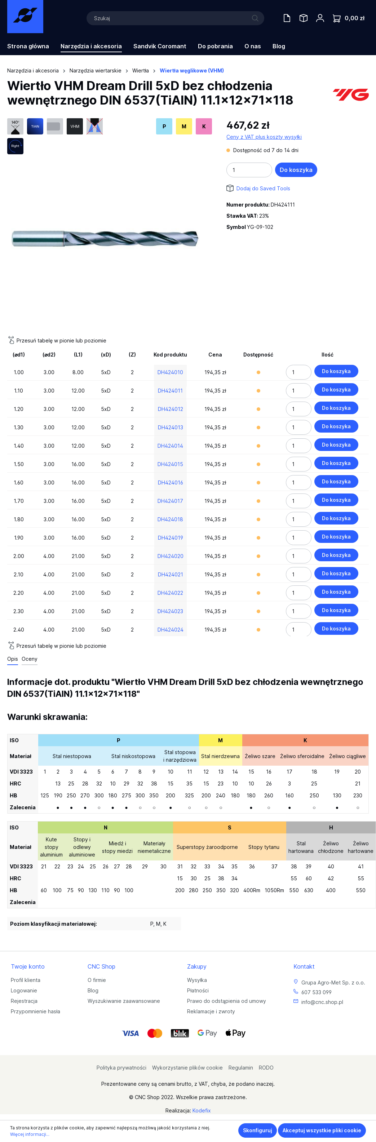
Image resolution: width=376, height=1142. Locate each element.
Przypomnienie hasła (35, 1011)
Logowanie (24, 990)
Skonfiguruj (257, 1130)
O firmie (97, 980)
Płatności (198, 990)
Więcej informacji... (29, 1134)
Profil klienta (25, 980)
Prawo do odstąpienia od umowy (226, 1001)
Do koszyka (296, 169)
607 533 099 (316, 992)
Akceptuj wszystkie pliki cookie (322, 1130)
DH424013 (170, 427)
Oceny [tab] (29, 659)
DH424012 (170, 409)
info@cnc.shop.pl (322, 1002)
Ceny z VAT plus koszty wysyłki (264, 137)
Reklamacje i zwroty (211, 1011)
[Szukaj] (175, 18)
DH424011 (170, 391)
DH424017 (170, 501)
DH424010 (170, 372)
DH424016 (170, 482)
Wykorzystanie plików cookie (187, 1067)
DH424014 (170, 446)
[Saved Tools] (303, 18)
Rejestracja (24, 1001)
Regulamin (241, 1067)
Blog (93, 990)
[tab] (12, 659)
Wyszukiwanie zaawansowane (124, 1001)
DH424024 (170, 630)
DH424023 (170, 611)
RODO (266, 1067)
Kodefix (202, 1110)
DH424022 (170, 593)
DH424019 (170, 538)
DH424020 (170, 556)
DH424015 (170, 464)
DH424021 (170, 574)
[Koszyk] (348, 18)
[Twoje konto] (320, 18)
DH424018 (170, 519)
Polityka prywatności (121, 1067)
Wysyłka (197, 980)
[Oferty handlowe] (287, 18)
